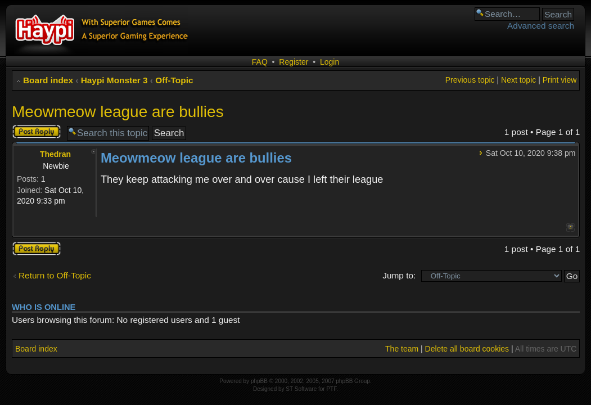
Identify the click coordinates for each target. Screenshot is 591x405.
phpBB (259, 381)
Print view (560, 79)
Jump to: (399, 275)
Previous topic (470, 79)
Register (293, 61)
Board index (48, 80)
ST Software (301, 389)
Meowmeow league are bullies (118, 111)
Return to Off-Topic (55, 275)
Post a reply (36, 131)
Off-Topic (174, 80)
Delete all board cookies (467, 348)
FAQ (260, 61)
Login (329, 61)
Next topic (518, 79)
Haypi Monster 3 (114, 80)
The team (401, 348)
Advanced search (540, 25)
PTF (331, 389)
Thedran (55, 154)
